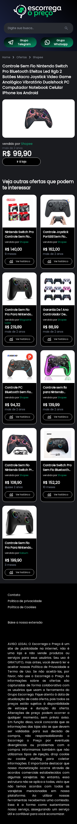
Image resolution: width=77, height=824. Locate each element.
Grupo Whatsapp (56, 42)
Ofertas (21, 57)
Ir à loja (21, 162)
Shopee (38, 57)
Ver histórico (19, 261)
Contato (14, 595)
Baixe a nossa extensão (25, 622)
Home (6, 57)
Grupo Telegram (19, 42)
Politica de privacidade (25, 601)
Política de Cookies (22, 607)
